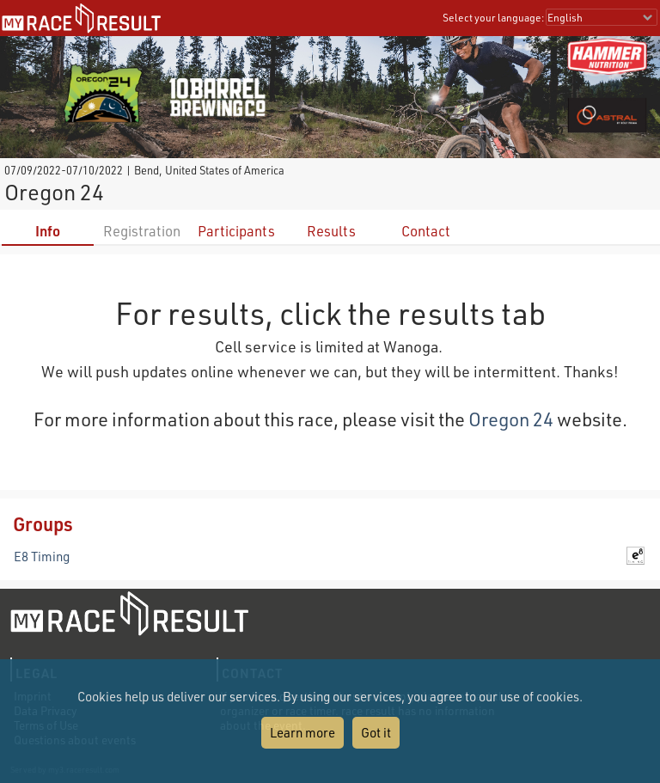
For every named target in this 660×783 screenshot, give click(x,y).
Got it (376, 732)
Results (331, 231)
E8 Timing (42, 556)
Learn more (302, 732)
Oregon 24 (510, 419)
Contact (425, 231)
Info (47, 231)
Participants (236, 231)
